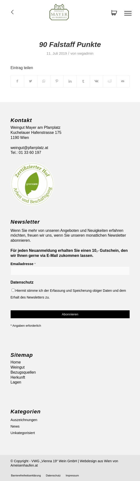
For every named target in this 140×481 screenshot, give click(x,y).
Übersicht (12, 12)
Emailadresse (23, 264)
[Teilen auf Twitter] (30, 81)
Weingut (18, 367)
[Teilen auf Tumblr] (83, 81)
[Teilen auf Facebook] (17, 81)
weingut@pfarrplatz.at (29, 148)
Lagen (16, 382)
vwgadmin (85, 53)
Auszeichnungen (24, 420)
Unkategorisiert (23, 433)
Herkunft (18, 377)
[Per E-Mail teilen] (122, 81)
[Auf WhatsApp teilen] (43, 81)
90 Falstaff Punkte (70, 44)
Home (16, 362)
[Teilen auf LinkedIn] (70, 81)
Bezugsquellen (23, 372)
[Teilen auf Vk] (96, 81)
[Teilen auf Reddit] (109, 81)
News (15, 426)
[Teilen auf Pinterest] (56, 81)
